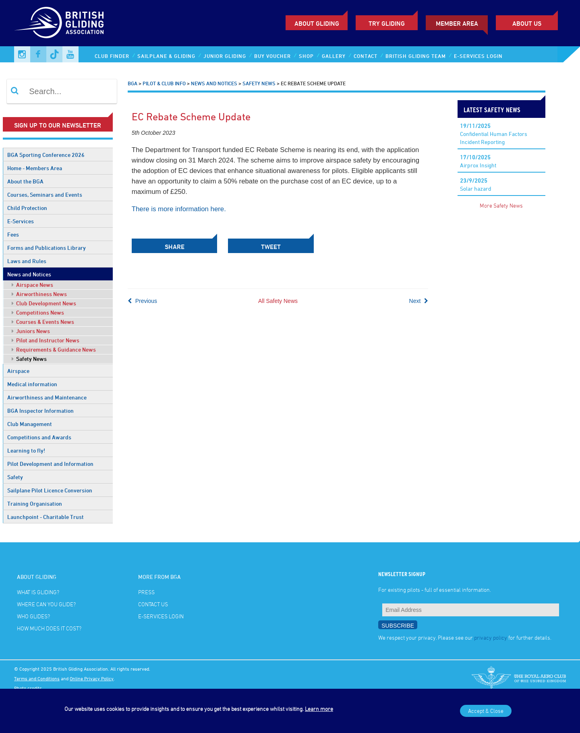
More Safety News (501, 205)
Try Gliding (387, 23)
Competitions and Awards (39, 437)
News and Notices (29, 274)
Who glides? (33, 616)
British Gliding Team (415, 56)
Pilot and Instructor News (45, 340)
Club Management (29, 423)
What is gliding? (38, 592)
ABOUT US (526, 23)
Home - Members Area (34, 168)
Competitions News (38, 312)
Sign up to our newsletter (57, 125)
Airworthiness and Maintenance (47, 397)
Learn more (319, 708)
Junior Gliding (224, 56)
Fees (13, 234)
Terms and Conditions (37, 678)
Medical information (32, 384)
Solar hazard (475, 184)
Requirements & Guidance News (54, 349)
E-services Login (478, 56)
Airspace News (32, 284)
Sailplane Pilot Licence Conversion (49, 490)
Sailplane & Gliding (166, 56)
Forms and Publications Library (46, 247)
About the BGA (25, 181)
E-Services (20, 221)
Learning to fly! (26, 450)
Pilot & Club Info (164, 83)
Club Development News (44, 303)
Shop (306, 56)
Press (146, 592)
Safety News (29, 358)
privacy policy (490, 637)
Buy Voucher (272, 56)
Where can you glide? (46, 604)
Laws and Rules (26, 260)
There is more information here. (179, 209)
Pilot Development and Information (50, 463)
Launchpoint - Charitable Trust (45, 516)
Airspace (18, 370)
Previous (142, 301)
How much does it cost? (49, 628)
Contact (365, 56)
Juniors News (31, 330)
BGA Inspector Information (40, 410)
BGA (132, 83)
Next (419, 301)
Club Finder (112, 56)
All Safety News (278, 301)
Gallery (334, 56)
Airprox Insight (478, 161)
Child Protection (27, 207)
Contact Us (153, 604)
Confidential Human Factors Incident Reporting (493, 133)
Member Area (457, 23)
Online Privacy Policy (92, 678)
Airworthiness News (39, 293)
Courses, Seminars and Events (44, 194)
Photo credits (28, 688)
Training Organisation (34, 503)
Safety (15, 477)
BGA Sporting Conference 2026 (46, 154)
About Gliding (316, 23)
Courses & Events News (43, 321)
